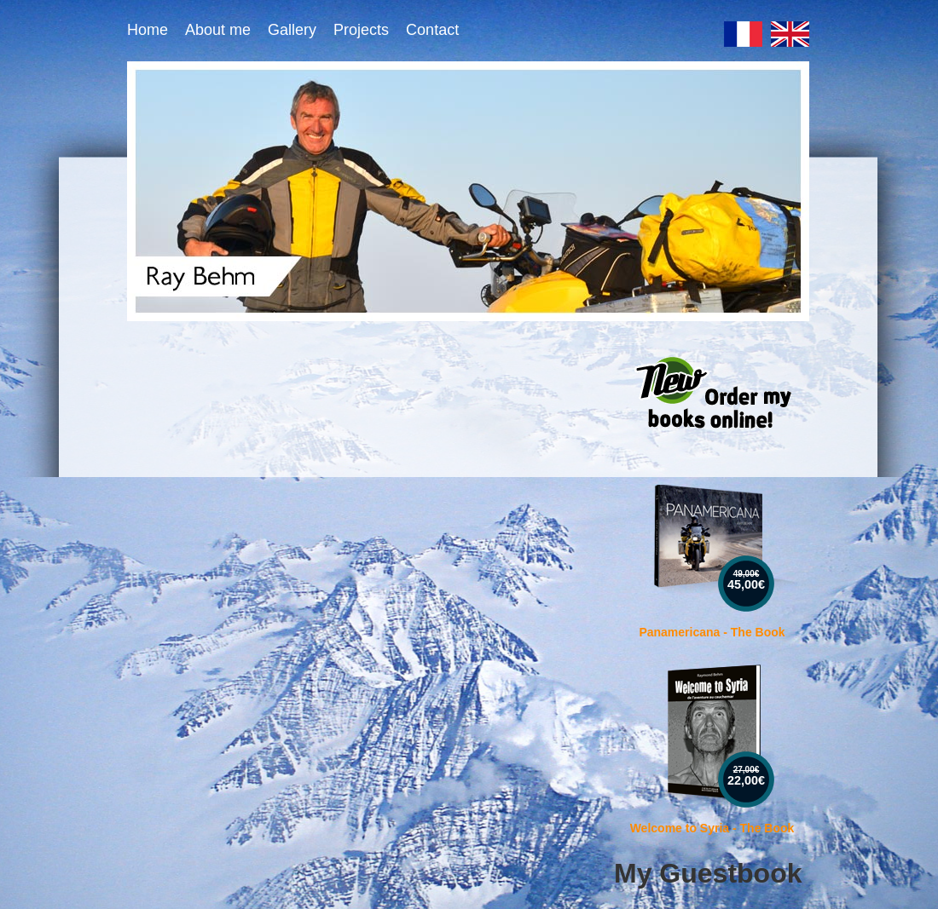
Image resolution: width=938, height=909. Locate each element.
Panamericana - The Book (712, 632)
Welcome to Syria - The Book (712, 828)
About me (218, 29)
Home (147, 29)
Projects (361, 29)
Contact (432, 29)
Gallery (292, 29)
